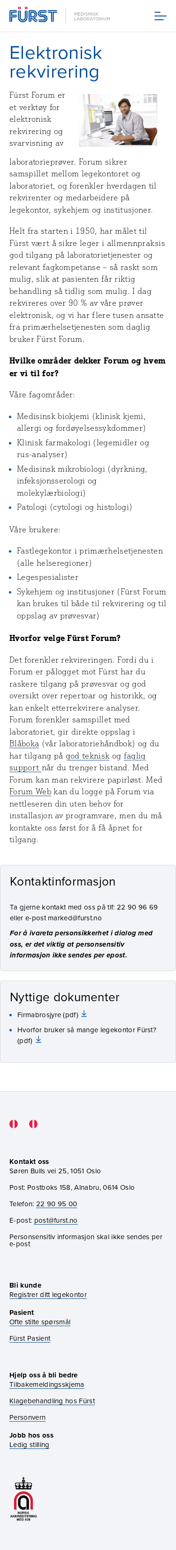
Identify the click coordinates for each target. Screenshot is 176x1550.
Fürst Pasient (29, 1338)
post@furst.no (56, 1220)
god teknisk (88, 755)
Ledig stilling (29, 1444)
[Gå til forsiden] (60, 16)
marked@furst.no (75, 918)
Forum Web (30, 791)
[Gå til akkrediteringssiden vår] (23, 1499)
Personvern (27, 1417)
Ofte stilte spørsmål (39, 1321)
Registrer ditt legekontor (48, 1294)
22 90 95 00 (56, 1204)
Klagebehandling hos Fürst (52, 1400)
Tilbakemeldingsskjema (46, 1384)
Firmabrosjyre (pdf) (48, 1015)
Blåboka (24, 743)
